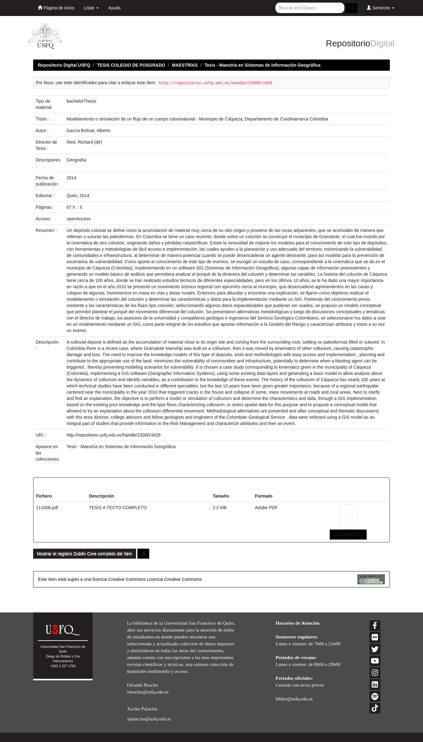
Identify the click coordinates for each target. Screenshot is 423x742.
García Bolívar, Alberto (88, 130)
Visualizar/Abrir (348, 534)
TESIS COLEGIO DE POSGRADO (131, 65)
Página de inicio (56, 7)
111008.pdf (47, 507)
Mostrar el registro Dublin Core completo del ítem (84, 553)
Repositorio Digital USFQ (64, 65)
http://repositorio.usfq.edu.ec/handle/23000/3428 (114, 435)
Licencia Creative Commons (174, 579)
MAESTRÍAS (184, 65)
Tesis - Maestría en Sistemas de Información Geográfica (263, 65)
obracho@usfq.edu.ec (148, 691)
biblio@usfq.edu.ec (294, 698)
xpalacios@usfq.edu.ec (149, 718)
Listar (91, 7)
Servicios (381, 7)
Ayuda (114, 7)
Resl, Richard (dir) (84, 142)
